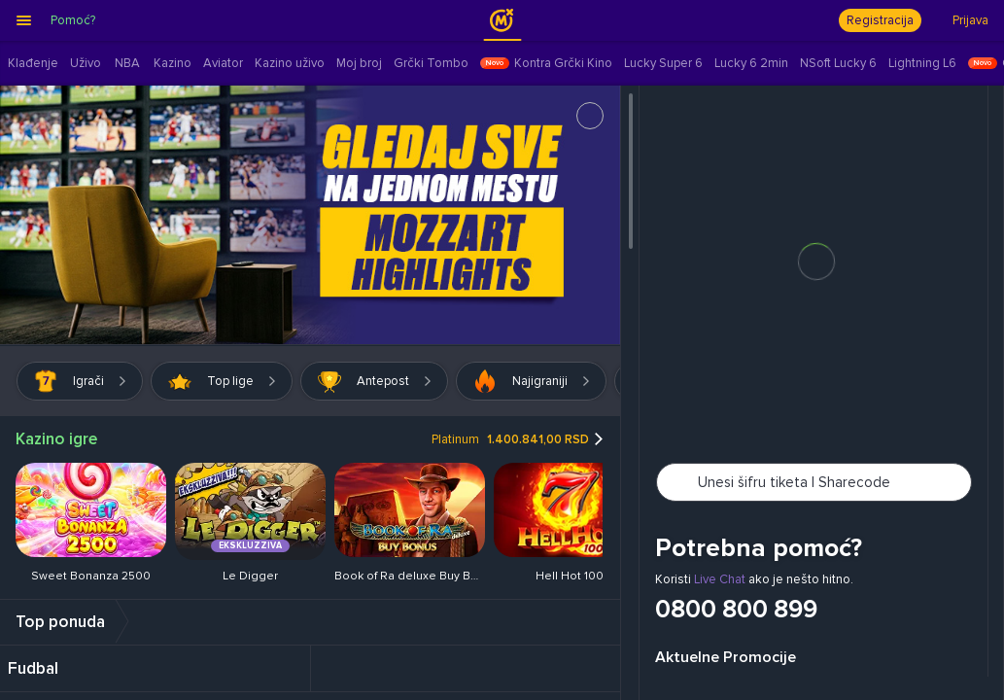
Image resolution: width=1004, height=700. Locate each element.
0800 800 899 (736, 610)
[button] (888, 343)
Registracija (880, 20)
